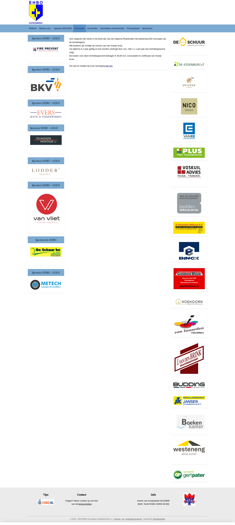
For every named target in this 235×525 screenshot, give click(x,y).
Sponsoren (147, 28)
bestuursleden (85, 504)
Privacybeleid (133, 28)
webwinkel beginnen (134, 519)
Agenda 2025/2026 (63, 28)
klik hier (109, 66)
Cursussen (79, 28)
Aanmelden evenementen (112, 28)
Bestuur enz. (45, 28)
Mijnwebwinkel (159, 519)
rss (123, 519)
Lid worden (92, 28)
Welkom (33, 28)
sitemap (117, 519)
